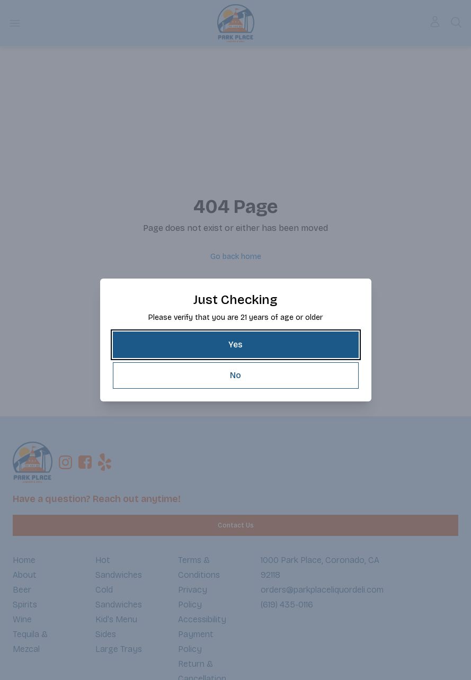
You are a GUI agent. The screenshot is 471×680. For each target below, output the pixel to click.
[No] (236, 375)
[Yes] (236, 345)
